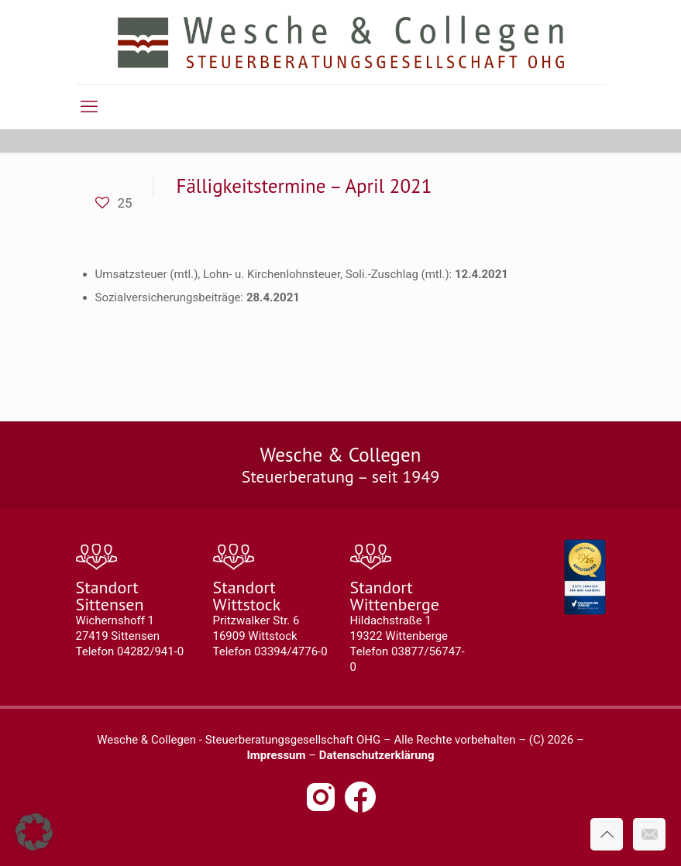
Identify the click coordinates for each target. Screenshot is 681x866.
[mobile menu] (89, 107)
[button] (34, 832)
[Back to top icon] (606, 834)
